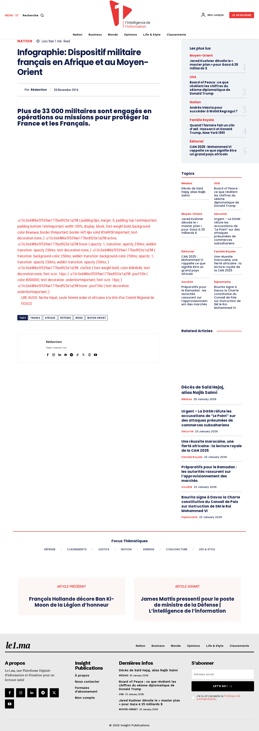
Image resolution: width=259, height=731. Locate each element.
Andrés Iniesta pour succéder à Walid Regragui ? (214, 109)
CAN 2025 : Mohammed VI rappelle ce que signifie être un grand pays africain (193, 265)
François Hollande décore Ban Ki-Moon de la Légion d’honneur (71, 602)
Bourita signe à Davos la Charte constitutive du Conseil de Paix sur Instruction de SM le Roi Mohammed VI (227, 297)
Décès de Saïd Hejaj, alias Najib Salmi (202, 389)
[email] (223, 674)
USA (193, 76)
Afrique (50, 317)
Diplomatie (222, 282)
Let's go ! (222, 686)
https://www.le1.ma (56, 347)
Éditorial (187, 251)
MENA (79, 317)
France (35, 317)
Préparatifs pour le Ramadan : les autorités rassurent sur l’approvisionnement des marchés (194, 295)
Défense (65, 317)
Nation (24, 41)
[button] (34, 15)
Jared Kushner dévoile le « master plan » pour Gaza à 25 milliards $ (214, 64)
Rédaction (39, 90)
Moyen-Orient (201, 55)
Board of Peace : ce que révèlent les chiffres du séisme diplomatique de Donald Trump (210, 88)
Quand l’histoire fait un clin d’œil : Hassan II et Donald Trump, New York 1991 (212, 129)
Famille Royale (202, 119)
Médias (186, 399)
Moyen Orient (96, 317)
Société (187, 282)
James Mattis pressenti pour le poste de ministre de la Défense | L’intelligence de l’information (187, 605)
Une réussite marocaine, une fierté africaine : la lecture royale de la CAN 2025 (227, 263)
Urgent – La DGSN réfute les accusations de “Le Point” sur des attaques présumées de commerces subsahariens (227, 231)
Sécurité (187, 431)
